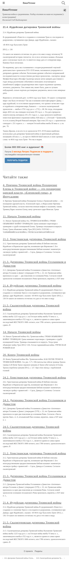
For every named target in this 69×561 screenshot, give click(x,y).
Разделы (38, 551)
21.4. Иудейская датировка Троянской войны (32, 285)
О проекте (28, 551)
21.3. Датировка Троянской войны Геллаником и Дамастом (25, 558)
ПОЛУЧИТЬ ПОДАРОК (17, 160)
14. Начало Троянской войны (22, 332)
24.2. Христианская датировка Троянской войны (34, 377)
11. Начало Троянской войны (22, 216)
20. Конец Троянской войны (21, 354)
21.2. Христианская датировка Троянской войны (34, 239)
